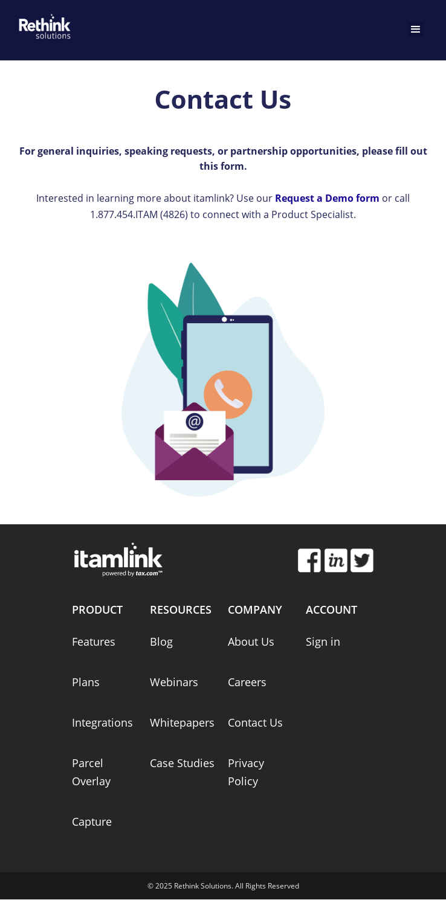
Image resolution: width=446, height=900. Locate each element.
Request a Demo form (327, 198)
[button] (416, 29)
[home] (42, 24)
